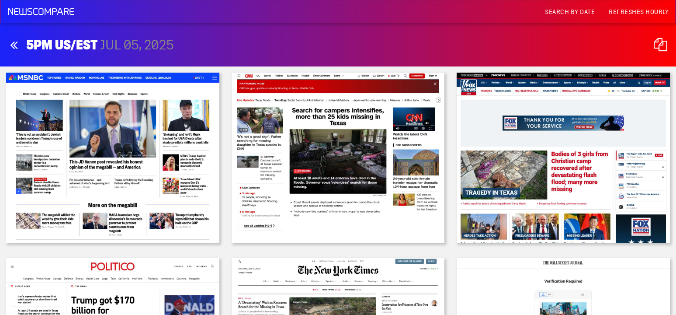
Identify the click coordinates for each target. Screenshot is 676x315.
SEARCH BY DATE (570, 11)
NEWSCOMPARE (40, 12)
